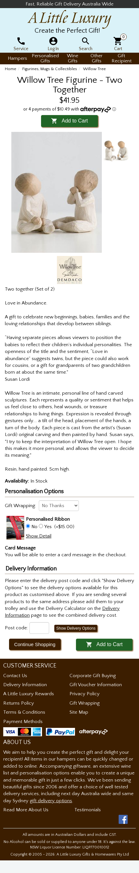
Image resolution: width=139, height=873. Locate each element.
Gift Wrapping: (20, 505)
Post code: (16, 628)
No (34, 526)
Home (10, 69)
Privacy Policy (85, 694)
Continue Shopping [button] (35, 644)
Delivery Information (25, 684)
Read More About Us (25, 810)
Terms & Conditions (24, 712)
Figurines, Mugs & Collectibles (49, 69)
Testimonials (87, 810)
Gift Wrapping (85, 703)
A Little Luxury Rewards (28, 694)
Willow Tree (94, 69)
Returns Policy (18, 703)
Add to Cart (69, 120)
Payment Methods (23, 721)
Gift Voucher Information (96, 684)
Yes (48, 526)
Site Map (79, 712)
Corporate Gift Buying (93, 675)
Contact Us (15, 675)
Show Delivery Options (75, 628)
